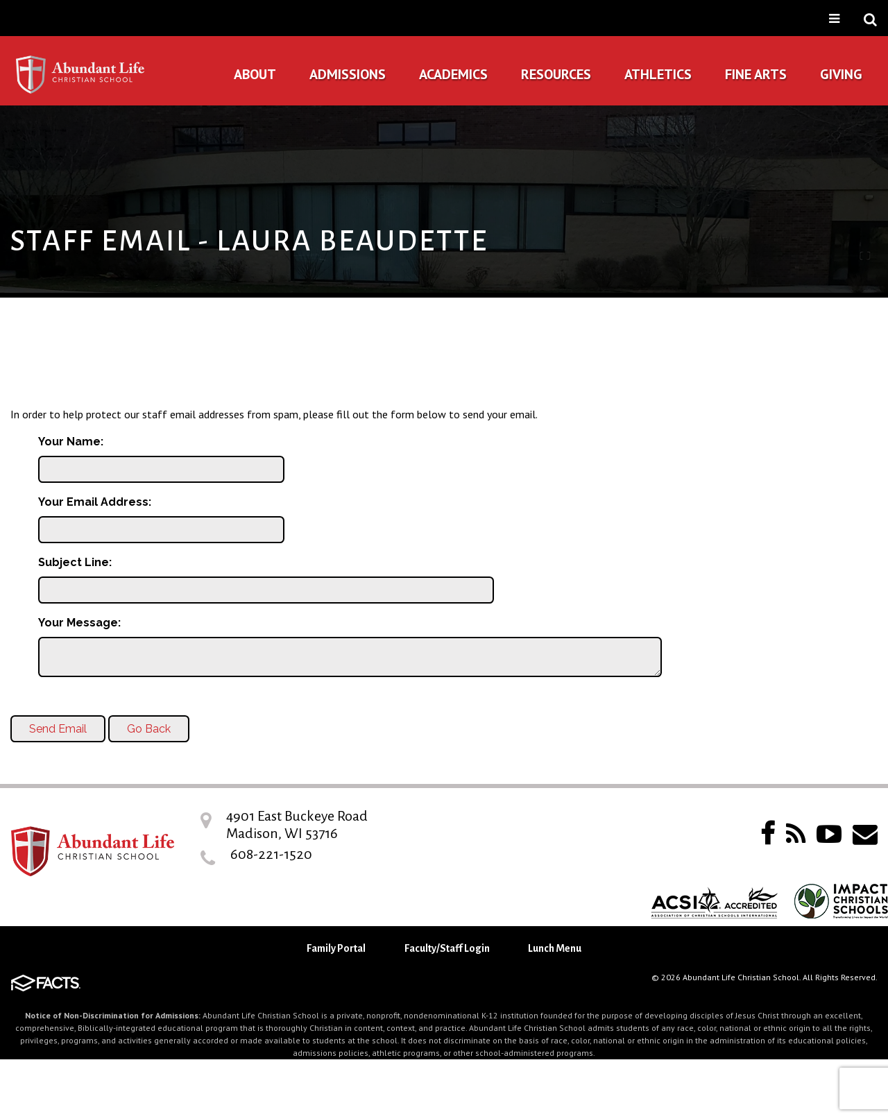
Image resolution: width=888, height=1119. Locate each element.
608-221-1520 (271, 854)
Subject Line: (75, 562)
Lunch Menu (554, 948)
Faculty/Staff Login (447, 948)
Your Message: (79, 622)
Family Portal (336, 948)
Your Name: (70, 441)
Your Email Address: (94, 502)
